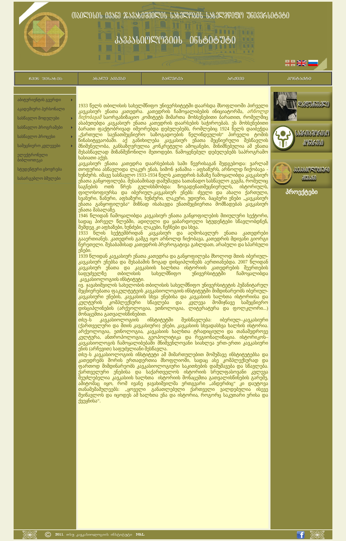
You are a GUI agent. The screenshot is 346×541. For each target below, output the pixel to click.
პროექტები (301, 192)
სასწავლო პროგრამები (40, 127)
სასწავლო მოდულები (38, 118)
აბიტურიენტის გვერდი (39, 99)
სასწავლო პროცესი (36, 136)
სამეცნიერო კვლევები (38, 145)
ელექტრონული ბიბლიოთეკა (32, 157)
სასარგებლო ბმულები (39, 178)
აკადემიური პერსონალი (41, 109)
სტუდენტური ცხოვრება (39, 169)
